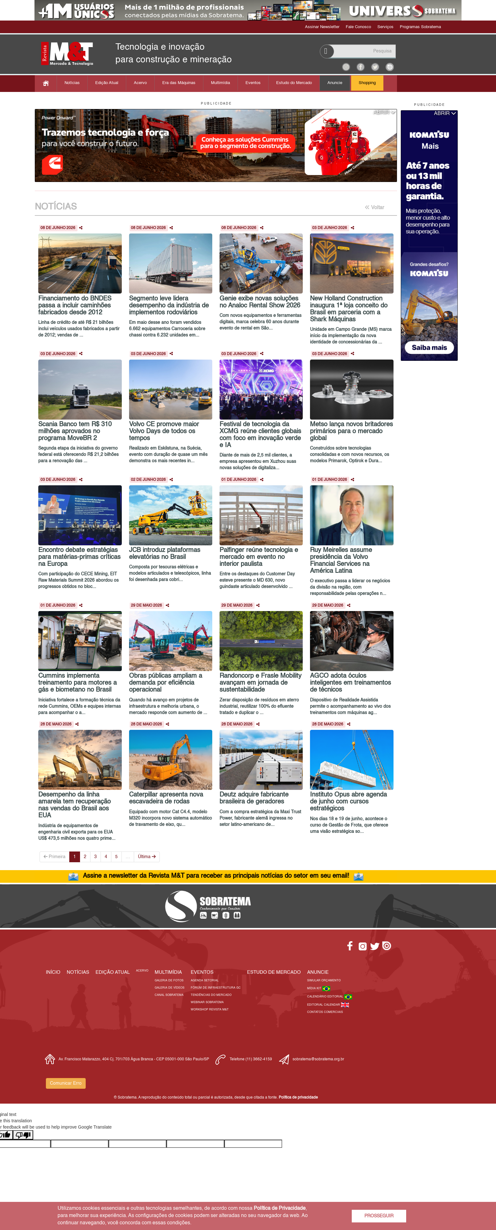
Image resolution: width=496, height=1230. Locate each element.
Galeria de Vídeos (169, 987)
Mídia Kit (314, 988)
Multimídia (220, 83)
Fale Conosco (358, 27)
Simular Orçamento (324, 980)
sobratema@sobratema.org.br (318, 1059)
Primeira (54, 856)
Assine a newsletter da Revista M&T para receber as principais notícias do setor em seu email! (216, 876)
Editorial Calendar (324, 1004)
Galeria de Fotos (169, 980)
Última (147, 856)
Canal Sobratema (169, 995)
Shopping (367, 83)
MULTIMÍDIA (168, 972)
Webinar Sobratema (207, 1002)
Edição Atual (106, 83)
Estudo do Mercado (294, 83)
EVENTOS (202, 972)
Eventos (253, 83)
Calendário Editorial (325, 996)
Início (53, 972)
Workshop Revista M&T (210, 1009)
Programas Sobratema (420, 27)
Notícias (72, 83)
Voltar (374, 207)
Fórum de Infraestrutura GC (216, 987)
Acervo (140, 83)
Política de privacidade (298, 1098)
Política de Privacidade (280, 1208)
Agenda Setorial (205, 980)
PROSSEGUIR (379, 1216)
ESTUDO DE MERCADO (274, 972)
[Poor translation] (23, 1135)
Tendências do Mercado (211, 995)
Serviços (385, 27)
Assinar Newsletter (322, 27)
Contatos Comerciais (325, 1012)
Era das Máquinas (178, 83)
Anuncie (334, 83)
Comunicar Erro (66, 1083)
